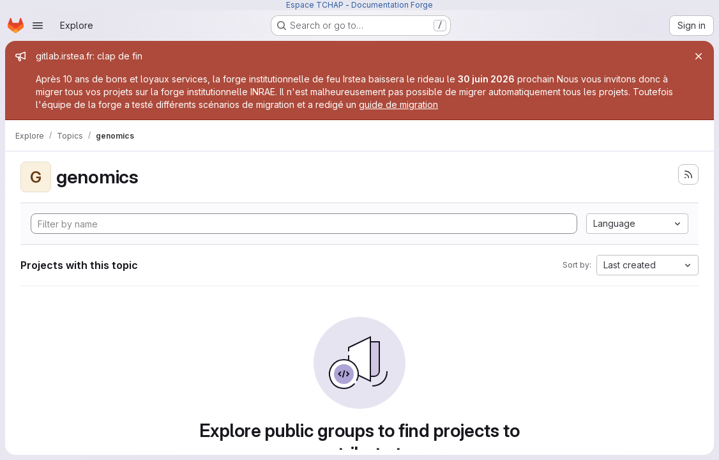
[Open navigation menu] (37, 25)
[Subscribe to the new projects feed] (688, 174)
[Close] (698, 56)
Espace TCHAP (315, 5)
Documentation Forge (392, 5)
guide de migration (398, 104)
